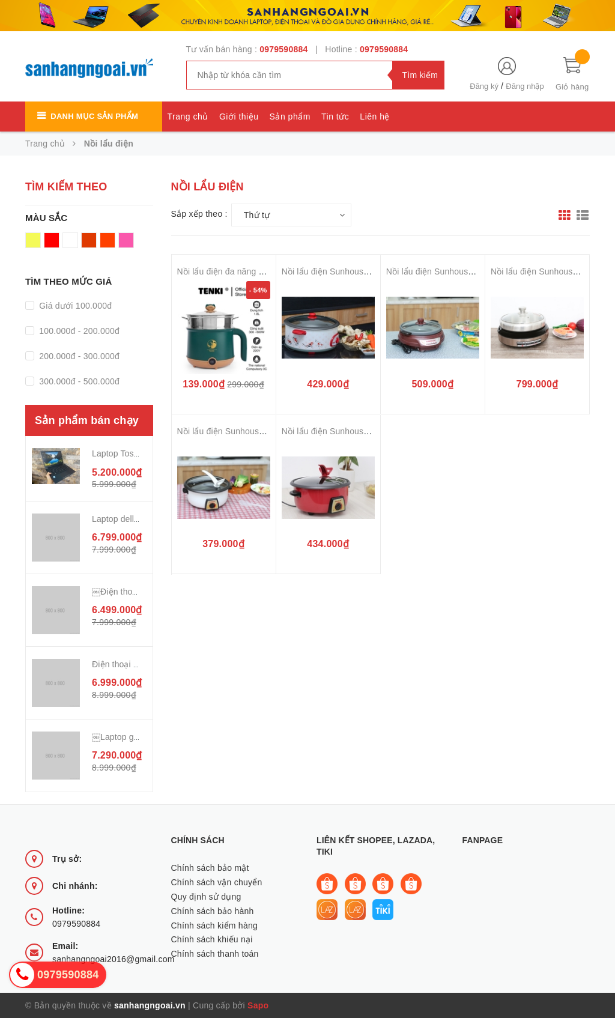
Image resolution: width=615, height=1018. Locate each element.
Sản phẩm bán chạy (87, 420)
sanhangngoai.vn (150, 1005)
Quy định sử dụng (206, 896)
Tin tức (335, 116)
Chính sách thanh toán (215, 954)
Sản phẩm (290, 116)
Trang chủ (188, 116)
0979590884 (283, 49)
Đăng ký (484, 86)
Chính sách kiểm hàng (214, 925)
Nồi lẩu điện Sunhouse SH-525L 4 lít (351, 271)
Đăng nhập (525, 86)
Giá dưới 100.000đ (74, 306)
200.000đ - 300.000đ (78, 356)
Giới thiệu (239, 116)
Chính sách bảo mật (210, 868)
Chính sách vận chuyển (216, 882)
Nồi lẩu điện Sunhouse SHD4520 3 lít (353, 431)
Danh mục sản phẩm (94, 116)
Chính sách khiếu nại (212, 939)
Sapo (257, 1005)
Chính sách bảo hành (212, 911)
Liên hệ (375, 116)
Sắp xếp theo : (199, 214)
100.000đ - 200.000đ (78, 331)
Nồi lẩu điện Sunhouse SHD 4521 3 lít (250, 431)
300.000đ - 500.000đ (78, 381)
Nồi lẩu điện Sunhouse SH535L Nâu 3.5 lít (467, 271)
